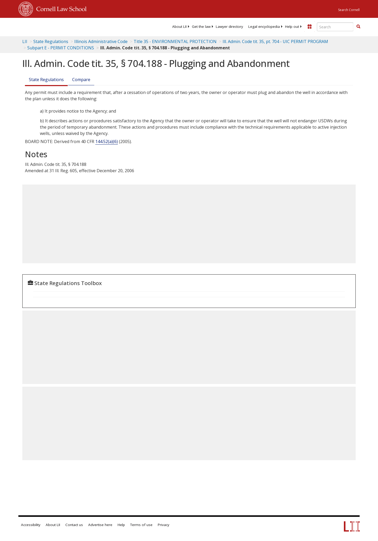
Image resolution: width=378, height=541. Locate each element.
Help (121, 524)
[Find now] (358, 27)
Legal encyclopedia (264, 26)
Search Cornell (349, 10)
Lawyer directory (229, 26)
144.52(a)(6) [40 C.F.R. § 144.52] (106, 141)
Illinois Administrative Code (101, 41)
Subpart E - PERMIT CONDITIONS (60, 48)
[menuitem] (179, 26)
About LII (179, 26)
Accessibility (30, 524)
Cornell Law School (60, 8)
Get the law (201, 26)
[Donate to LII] (309, 26)
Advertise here (100, 524)
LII (24, 41)
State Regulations (50, 41)
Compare (81, 79)
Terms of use (141, 524)
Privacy (163, 524)
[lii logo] (77, 26)
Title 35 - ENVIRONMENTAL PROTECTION (175, 41)
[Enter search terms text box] (335, 26)
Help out (292, 26)
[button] (358, 26)
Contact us (74, 524)
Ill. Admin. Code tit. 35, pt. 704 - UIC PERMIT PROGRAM (275, 41)
